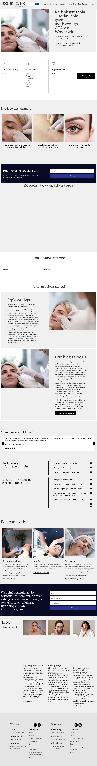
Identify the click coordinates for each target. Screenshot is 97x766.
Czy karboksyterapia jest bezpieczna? (67, 489)
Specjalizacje (63, 4)
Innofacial (38, 561)
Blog (79, 4)
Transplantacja (47, 4)
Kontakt (91, 4)
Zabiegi (55, 4)
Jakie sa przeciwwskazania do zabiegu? (67, 472)
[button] (3, 443)
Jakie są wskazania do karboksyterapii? (68, 484)
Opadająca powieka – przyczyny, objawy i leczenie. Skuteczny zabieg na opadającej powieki (33, 670)
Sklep (75, 4)
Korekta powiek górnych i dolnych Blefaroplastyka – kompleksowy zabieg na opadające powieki (83, 673)
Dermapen (70, 561)
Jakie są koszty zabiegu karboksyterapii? (68, 499)
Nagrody (85, 4)
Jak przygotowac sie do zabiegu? (65, 463)
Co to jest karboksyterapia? (63, 480)
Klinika (70, 4)
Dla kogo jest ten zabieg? (62, 468)
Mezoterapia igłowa (11, 561)
